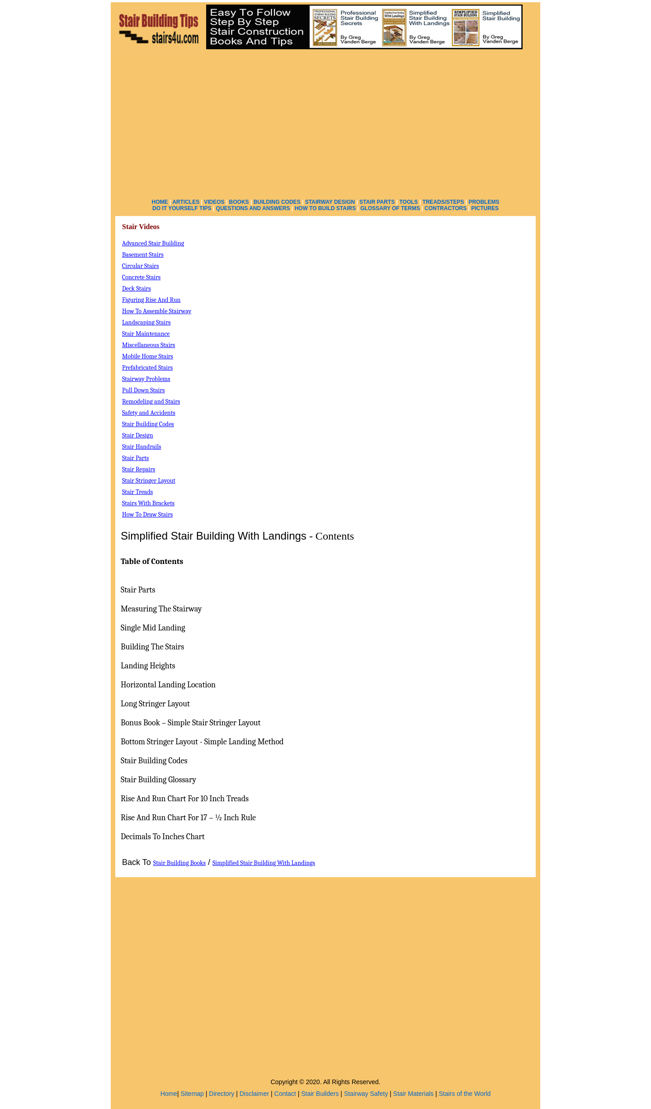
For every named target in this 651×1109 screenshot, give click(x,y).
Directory (221, 1093)
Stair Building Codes (148, 424)
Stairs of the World (465, 1093)
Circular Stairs (140, 266)
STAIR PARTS (377, 202)
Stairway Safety (366, 1093)
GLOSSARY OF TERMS (390, 208)
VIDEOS (214, 202)
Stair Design (137, 435)
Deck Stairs (136, 288)
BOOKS (239, 202)
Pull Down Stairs (143, 390)
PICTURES (485, 208)
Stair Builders (320, 1093)
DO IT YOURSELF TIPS (181, 208)
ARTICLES (185, 202)
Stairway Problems (146, 379)
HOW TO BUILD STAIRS (325, 208)
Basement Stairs (143, 254)
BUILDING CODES (277, 202)
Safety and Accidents (148, 413)
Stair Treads (137, 492)
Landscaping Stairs (146, 322)
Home (168, 1093)
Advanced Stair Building (153, 243)
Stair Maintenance (146, 334)
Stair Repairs (138, 469)
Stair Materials (413, 1093)
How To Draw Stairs (147, 514)
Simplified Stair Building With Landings (263, 863)
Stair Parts (135, 458)
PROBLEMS (483, 202)
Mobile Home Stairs (147, 356)
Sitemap (192, 1093)
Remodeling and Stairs (151, 401)
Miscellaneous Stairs (148, 345)
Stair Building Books (179, 863)
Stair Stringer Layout (148, 480)
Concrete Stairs (141, 277)
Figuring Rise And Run (151, 300)
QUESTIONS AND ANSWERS (253, 208)
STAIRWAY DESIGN (330, 202)
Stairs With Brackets (148, 503)
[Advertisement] (325, 122)
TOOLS (408, 202)
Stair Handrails (141, 447)
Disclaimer (254, 1093)
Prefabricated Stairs (147, 367)
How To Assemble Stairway (156, 311)
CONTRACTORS (446, 208)
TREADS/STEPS (443, 202)
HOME (160, 202)
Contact (285, 1093)
